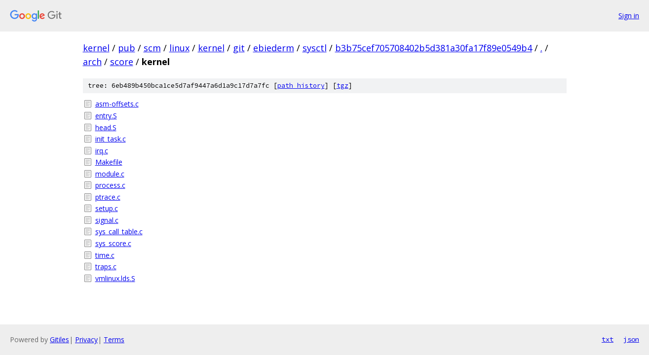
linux (179, 48)
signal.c (106, 220)
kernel (96, 48)
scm (152, 48)
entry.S (106, 115)
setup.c (106, 208)
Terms (114, 339)
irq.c (101, 150)
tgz (342, 85)
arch (92, 62)
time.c (105, 255)
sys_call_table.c (119, 231)
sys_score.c (113, 243)
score (121, 62)
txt (607, 339)
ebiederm (273, 48)
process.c (110, 185)
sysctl (315, 48)
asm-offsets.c (117, 103)
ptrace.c (107, 197)
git (239, 48)
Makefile (108, 162)
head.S (105, 127)
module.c (109, 173)
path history (301, 85)
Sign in (628, 15)
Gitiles (59, 339)
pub (126, 48)
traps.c (105, 266)
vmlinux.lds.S (115, 278)
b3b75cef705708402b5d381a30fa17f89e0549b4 (433, 48)
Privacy (86, 339)
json (631, 339)
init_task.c (110, 138)
